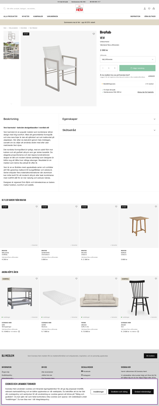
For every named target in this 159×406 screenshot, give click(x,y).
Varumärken (52, 16)
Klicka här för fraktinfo (146, 92)
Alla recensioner (47, 372)
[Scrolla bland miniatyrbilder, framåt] (11, 103)
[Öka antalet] (114, 68)
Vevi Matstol (33, 28)
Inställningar (98, 392)
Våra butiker (149, 16)
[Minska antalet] (102, 68)
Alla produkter (10, 16)
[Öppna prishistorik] (19, 331)
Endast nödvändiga (143, 392)
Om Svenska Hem (48, 378)
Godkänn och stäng (119, 392)
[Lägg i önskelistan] (94, 34)
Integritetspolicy (7, 378)
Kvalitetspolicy (7, 375)
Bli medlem (151, 356)
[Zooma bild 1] (59, 68)
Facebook (86, 371)
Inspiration (135, 16)
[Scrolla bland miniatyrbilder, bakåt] (11, 33)
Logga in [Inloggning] (151, 76)
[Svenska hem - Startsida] (79, 8)
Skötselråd (69, 130)
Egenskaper (70, 119)
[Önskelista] (149, 8)
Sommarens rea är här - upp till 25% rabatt (79, 22)
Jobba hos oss (47, 375)
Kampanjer (38, 16)
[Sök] (20, 8)
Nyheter (25, 16)
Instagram (86, 375)
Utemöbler (23, 28)
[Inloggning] (145, 8)
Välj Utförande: (107, 59)
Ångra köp (5, 372)
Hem (5, 28)
